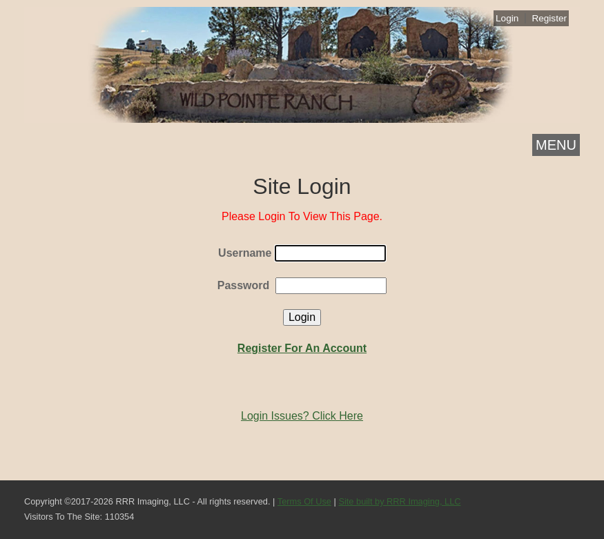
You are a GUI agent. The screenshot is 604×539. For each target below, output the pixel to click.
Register (549, 18)
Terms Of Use (304, 501)
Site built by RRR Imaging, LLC (399, 501)
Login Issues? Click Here (302, 416)
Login (507, 18)
